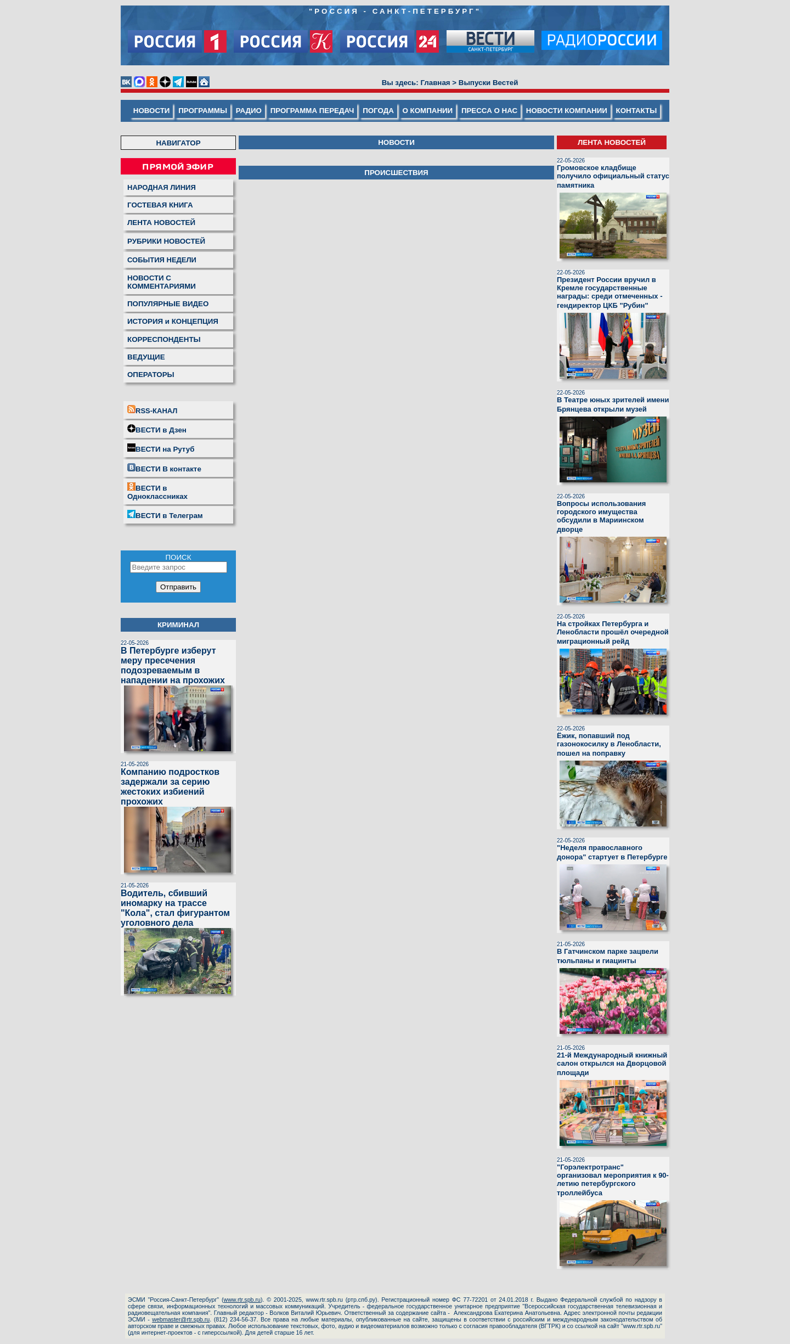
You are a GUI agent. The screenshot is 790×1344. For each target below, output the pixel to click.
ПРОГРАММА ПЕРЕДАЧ (312, 110)
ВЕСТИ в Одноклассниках (157, 491)
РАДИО (249, 110)
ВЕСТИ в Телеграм (165, 515)
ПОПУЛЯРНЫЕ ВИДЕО (167, 304)
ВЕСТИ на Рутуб (160, 448)
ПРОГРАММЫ (202, 110)
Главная (435, 82)
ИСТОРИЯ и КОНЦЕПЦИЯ (172, 321)
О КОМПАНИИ (428, 110)
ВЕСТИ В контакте (164, 468)
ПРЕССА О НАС (489, 110)
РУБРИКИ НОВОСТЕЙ (166, 241)
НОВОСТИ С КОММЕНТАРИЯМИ (161, 282)
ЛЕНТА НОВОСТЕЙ (161, 222)
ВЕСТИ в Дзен (157, 429)
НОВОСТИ (151, 110)
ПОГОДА (378, 110)
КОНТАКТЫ (636, 110)
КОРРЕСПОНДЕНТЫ (164, 339)
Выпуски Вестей (488, 82)
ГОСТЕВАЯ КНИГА (160, 205)
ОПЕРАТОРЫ (150, 374)
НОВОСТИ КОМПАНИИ (566, 110)
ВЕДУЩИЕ (146, 357)
